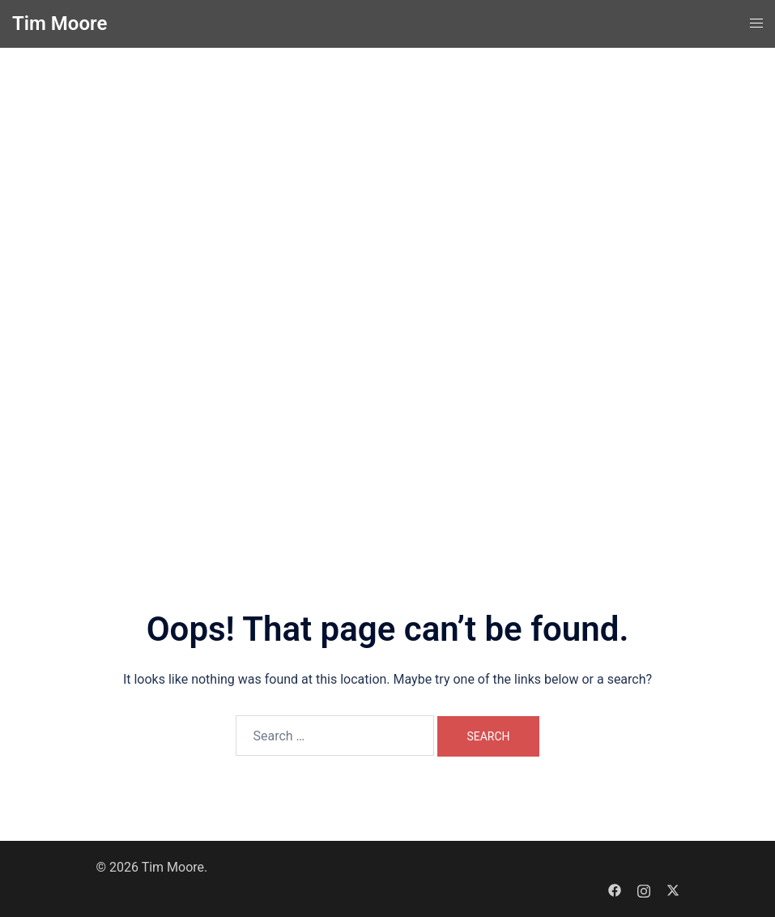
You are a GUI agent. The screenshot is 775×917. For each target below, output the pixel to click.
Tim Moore (59, 23)
